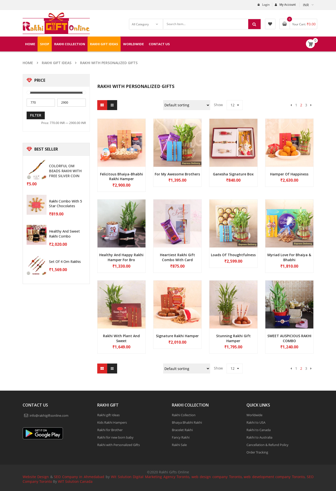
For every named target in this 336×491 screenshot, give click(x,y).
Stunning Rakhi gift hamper (233, 338)
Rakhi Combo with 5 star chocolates (65, 203)
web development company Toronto (274, 476)
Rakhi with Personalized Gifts (109, 62)
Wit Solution (121, 476)
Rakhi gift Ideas (56, 62)
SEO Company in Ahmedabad (79, 476)
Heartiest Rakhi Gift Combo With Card (177, 257)
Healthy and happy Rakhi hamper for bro (121, 257)
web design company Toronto (217, 476)
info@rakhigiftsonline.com (49, 415)
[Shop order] (186, 105)
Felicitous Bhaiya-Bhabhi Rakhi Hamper (121, 176)
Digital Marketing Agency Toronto (160, 476)
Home (28, 62)
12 (233, 105)
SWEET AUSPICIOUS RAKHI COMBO (289, 338)
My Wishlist (270, 24)
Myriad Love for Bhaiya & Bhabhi (289, 257)
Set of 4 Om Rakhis (65, 261)
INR (306, 4)
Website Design (36, 476)
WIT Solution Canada (75, 481)
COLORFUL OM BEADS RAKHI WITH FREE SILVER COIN (65, 171)
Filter (35, 115)
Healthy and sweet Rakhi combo (64, 234)
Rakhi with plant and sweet (121, 338)
